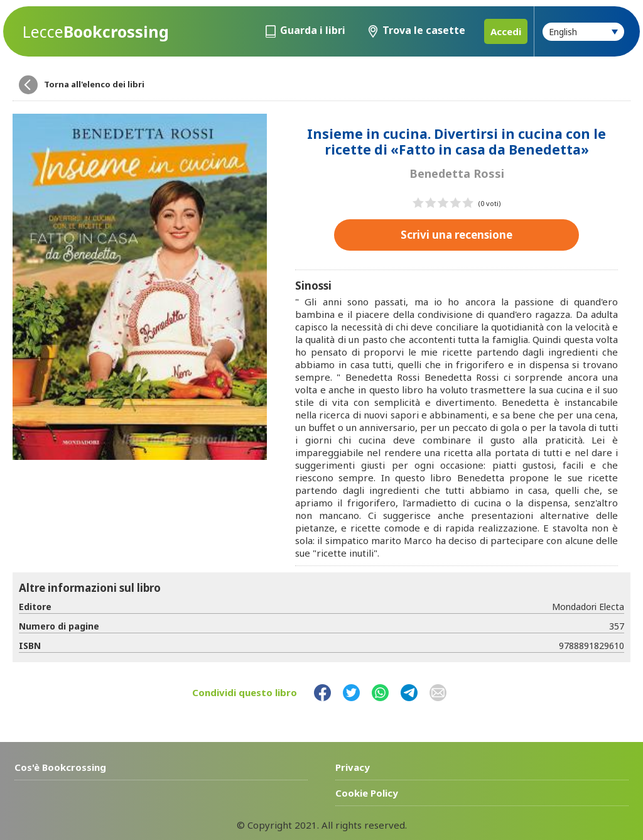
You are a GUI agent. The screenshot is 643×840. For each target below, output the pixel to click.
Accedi (505, 31)
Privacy (352, 767)
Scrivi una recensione (456, 234)
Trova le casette (423, 30)
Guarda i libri (312, 30)
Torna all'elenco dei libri (94, 84)
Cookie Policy (366, 793)
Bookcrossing (96, 32)
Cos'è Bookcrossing (60, 767)
